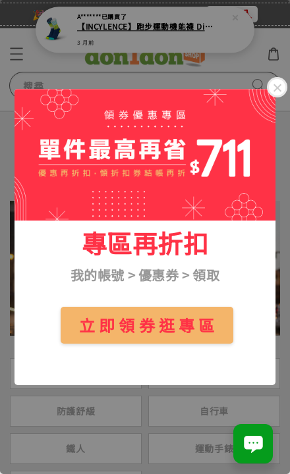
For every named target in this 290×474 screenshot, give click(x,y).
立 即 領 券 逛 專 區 (147, 324)
